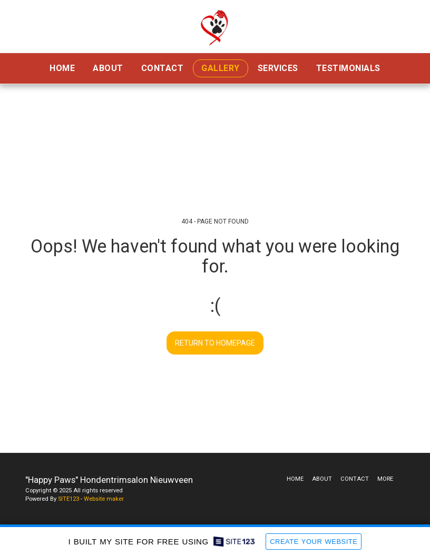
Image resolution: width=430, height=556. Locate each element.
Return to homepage (215, 343)
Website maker (104, 499)
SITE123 (68, 499)
